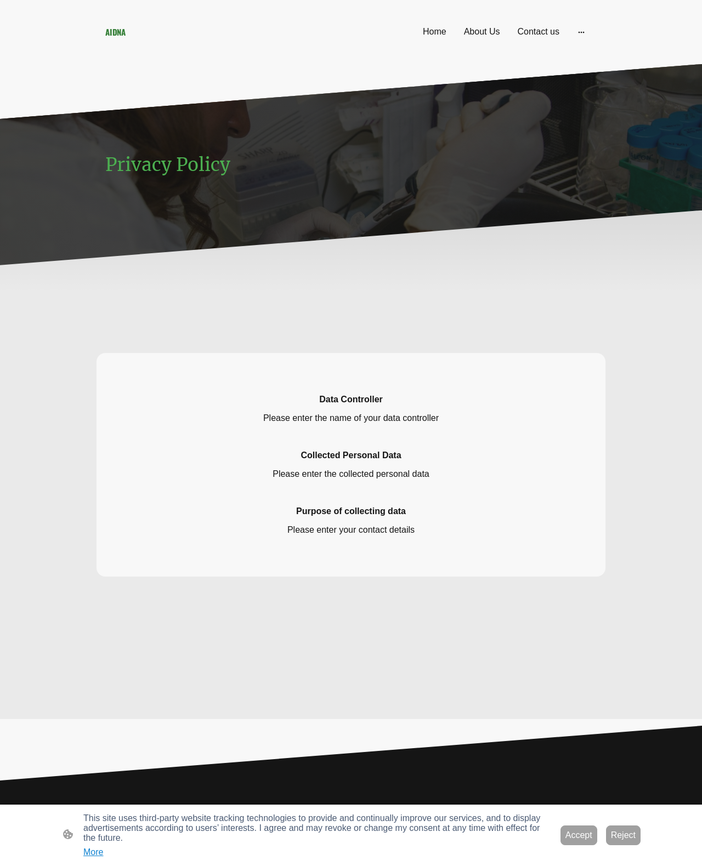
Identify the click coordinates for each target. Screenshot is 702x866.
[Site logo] (181, 48)
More (93, 852)
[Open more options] (581, 31)
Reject (623, 835)
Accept (578, 835)
